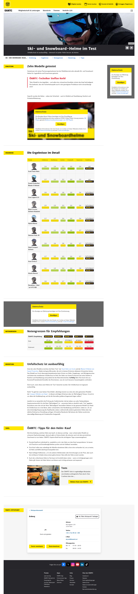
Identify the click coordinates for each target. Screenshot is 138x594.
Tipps (82, 58)
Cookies (84, 587)
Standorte (47, 10)
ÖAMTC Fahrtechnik (49, 578)
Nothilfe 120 (67, 10)
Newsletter (72, 582)
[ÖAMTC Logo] (8, 4)
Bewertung (71, 58)
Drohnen (59, 582)
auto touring (47, 576)
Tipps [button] (7, 428)
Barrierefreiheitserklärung (89, 589)
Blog (71, 576)
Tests (64, 468)
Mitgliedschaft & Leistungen (29, 10)
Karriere (72, 580)
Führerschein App (62, 578)
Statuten (84, 578)
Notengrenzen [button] (10, 331)
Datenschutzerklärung (122, 92)
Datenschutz (85, 582)
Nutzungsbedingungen (88, 580)
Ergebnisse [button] (9, 153)
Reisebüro (47, 586)
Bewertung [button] (9, 364)
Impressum (85, 576)
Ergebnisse (44, 58)
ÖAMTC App (60, 576)
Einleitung (32, 58)
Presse (71, 578)
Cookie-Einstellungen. (122, 93)
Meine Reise (60, 580)
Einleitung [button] (9, 66)
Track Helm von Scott (68, 369)
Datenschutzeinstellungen (89, 584)
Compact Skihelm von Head (38, 394)
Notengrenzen (58, 58)
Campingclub (47, 580)
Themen (57, 10)
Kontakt (72, 584)
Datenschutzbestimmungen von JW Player (58, 120)
